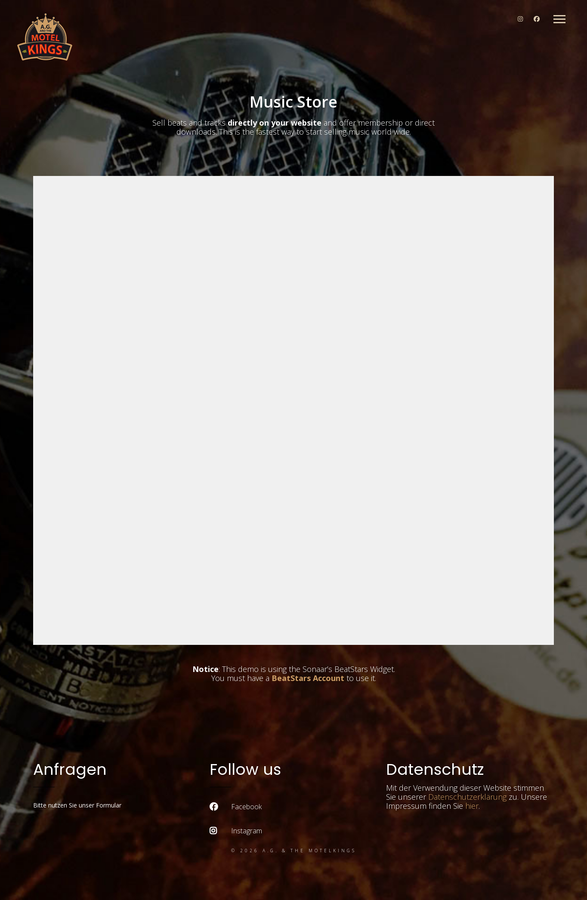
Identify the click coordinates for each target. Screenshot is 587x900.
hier (472, 806)
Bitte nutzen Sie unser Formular (77, 805)
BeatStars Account (308, 678)
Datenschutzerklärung (467, 797)
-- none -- (293, 410)
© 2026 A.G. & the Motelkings (293, 851)
